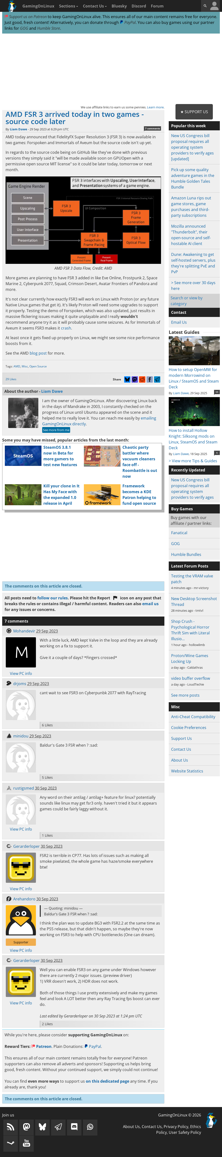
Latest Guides (184, 332)
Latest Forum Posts (189, 566)
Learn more (155, 107)
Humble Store (48, 28)
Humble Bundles (186, 554)
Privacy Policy (176, 1126)
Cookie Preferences (188, 727)
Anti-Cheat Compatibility (193, 716)
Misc (25, 366)
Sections (68, 6)
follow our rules (52, 598)
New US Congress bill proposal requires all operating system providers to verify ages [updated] (192, 147)
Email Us (179, 322)
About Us (179, 760)
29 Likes (11, 379)
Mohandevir (24, 631)
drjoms (19, 683)
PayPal (128, 22)
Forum (157, 6)
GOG (24, 28)
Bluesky (119, 6)
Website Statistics (187, 771)
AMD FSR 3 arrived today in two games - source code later (75, 117)
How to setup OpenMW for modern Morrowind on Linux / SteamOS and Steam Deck (194, 375)
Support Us (181, 738)
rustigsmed (23, 788)
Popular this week (188, 125)
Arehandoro (24, 899)
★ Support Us (194, 111)
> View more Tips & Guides (193, 460)
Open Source (38, 366)
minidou (20, 736)
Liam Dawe (18, 129)
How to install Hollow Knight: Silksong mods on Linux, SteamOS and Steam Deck (194, 436)
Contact (178, 312)
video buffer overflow (190, 678)
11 (216, 392)
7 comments (152, 128)
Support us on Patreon (26, 16)
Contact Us (95, 6)
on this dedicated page (107, 1081)
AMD (16, 366)
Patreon (42, 1046)
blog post (38, 353)
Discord (139, 6)
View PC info (21, 673)
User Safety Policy (185, 1132)
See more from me (56, 430)
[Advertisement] (111, 69)
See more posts (185, 695)
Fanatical (179, 532)
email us (150, 603)
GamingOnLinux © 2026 (179, 1115)
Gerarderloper (26, 846)
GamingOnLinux (38, 6)
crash (66, 328)
